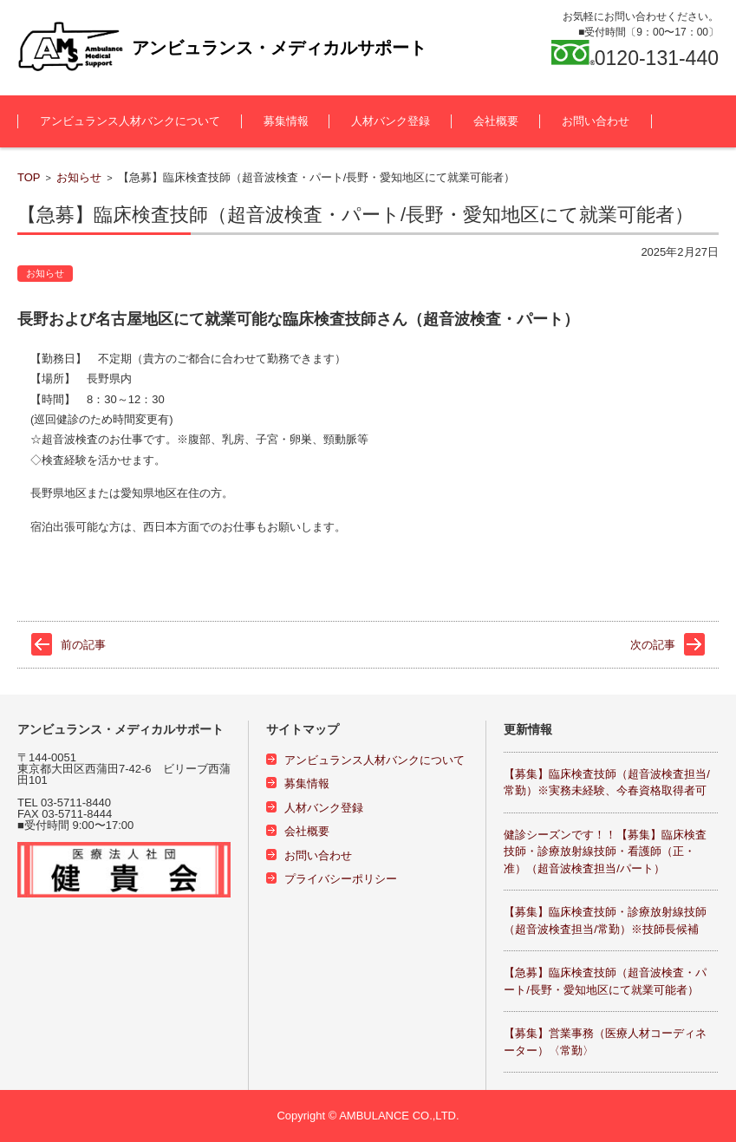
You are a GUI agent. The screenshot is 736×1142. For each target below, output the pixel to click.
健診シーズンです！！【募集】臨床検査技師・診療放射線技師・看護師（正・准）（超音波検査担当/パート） (605, 851)
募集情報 (286, 120)
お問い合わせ (595, 120)
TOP (29, 177)
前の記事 (83, 644)
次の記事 (652, 644)
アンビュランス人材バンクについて (130, 120)
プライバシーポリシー (340, 878)
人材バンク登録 (390, 120)
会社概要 (495, 120)
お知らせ (78, 177)
